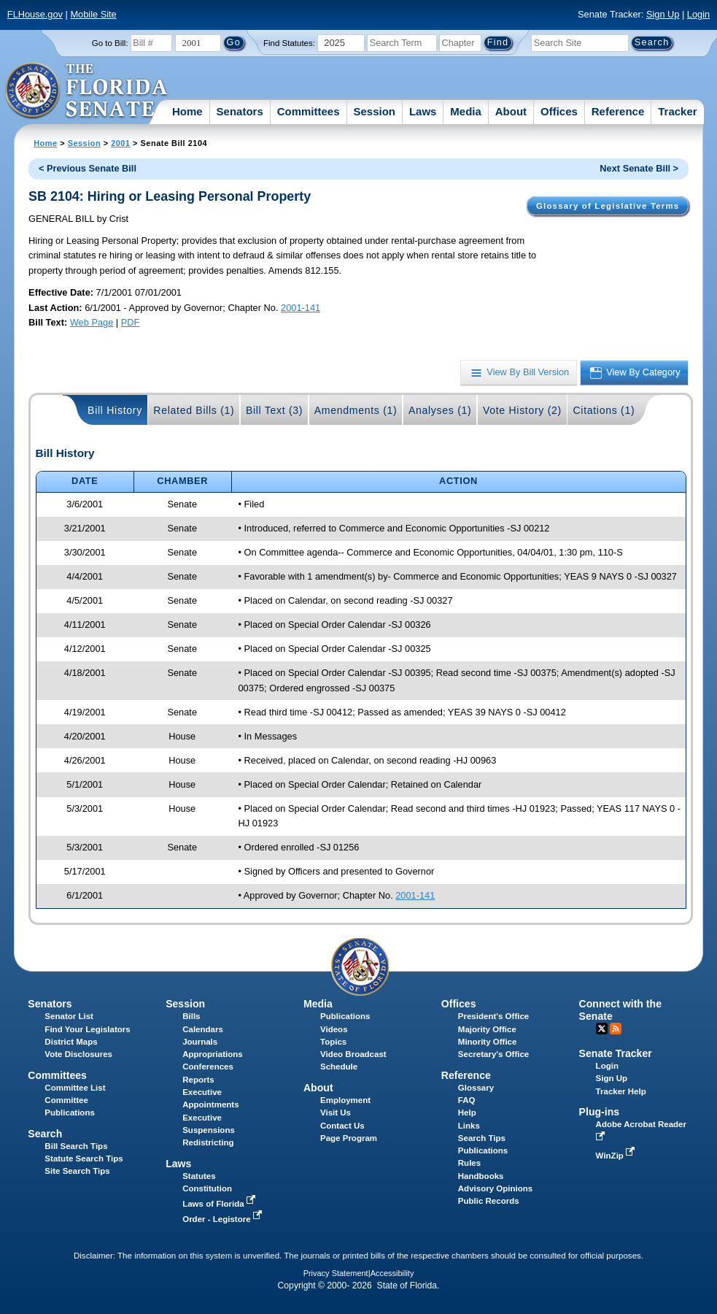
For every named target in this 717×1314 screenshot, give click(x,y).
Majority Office (487, 1029)
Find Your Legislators (87, 1029)
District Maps (70, 1041)
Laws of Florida (220, 1203)
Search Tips (481, 1138)
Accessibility (392, 1273)
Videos (334, 1029)
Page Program (348, 1138)
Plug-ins (599, 1112)
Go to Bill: (110, 43)
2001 (120, 143)
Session (374, 111)
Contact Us (342, 1125)
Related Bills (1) (193, 410)
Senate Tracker (615, 1053)
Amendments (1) (356, 410)
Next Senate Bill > (639, 168)
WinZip (616, 1155)
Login (698, 14)
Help (467, 1112)
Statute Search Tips (83, 1158)
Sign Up (663, 14)
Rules (469, 1163)
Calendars (202, 1029)
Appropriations (212, 1054)
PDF (130, 322)
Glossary (476, 1087)
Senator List (68, 1016)
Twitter (602, 1028)
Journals (199, 1041)
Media (465, 111)
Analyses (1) (440, 410)
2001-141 (300, 307)
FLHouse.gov (35, 14)
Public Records (488, 1200)
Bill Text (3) (274, 410)
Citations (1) (604, 410)
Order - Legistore (223, 1219)
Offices (559, 111)
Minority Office (487, 1041)
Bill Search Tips (75, 1146)
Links (469, 1125)
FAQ (467, 1100)
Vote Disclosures (78, 1054)
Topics (333, 1041)
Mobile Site (93, 14)
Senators (240, 111)
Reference (618, 111)
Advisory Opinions (495, 1188)
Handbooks (481, 1176)
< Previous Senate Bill (87, 168)
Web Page (92, 322)
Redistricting (207, 1142)
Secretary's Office (493, 1054)
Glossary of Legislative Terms (607, 205)
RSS (615, 1028)
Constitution (207, 1188)
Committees (308, 111)
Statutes (198, 1176)
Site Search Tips (76, 1171)
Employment (345, 1100)
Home (187, 111)
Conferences (207, 1066)
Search (45, 1134)
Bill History (115, 410)
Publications (345, 1016)
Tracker (677, 111)
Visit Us (335, 1112)
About (511, 111)
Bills (191, 1016)
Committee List (74, 1087)
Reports (198, 1079)
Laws (423, 111)
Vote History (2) (522, 410)
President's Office (493, 1016)
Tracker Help (621, 1091)
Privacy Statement (335, 1273)
